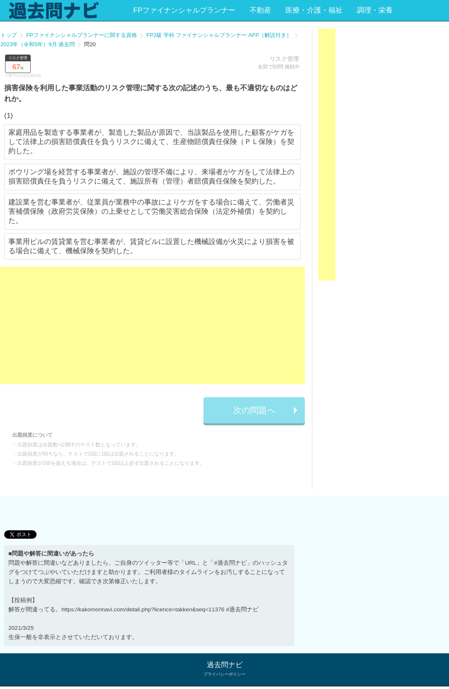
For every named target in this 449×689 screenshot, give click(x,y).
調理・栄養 (375, 10)
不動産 (260, 10)
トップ (8, 35)
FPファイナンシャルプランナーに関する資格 (81, 35)
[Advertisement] (152, 325)
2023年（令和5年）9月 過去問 (37, 44)
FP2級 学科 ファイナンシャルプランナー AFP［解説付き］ (219, 35)
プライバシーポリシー (224, 674)
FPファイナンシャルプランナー (184, 10)
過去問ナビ (225, 665)
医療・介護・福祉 (314, 10)
